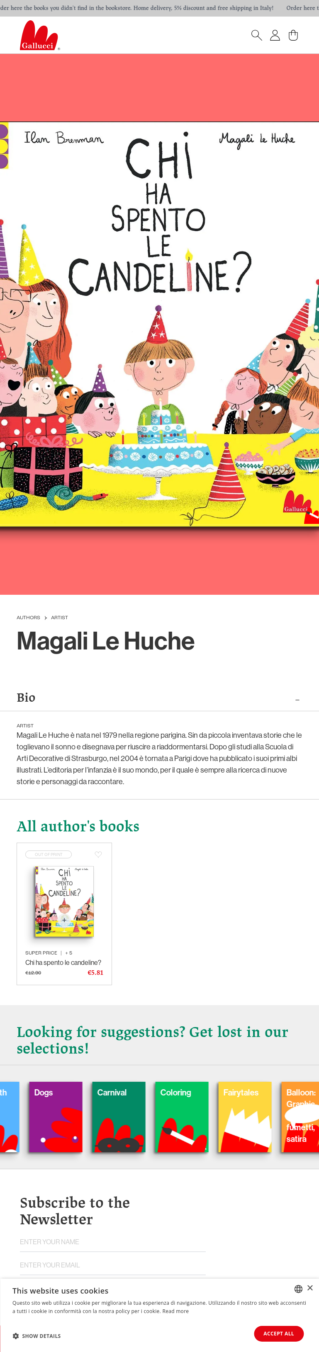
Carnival (123, 1092)
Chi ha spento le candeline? (63, 962)
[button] (36, 1336)
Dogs (54, 1092)
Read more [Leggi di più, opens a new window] (175, 1311)
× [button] (310, 1288)
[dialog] (159, 1315)
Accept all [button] (278, 1333)
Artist (59, 617)
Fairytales (252, 1092)
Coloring (186, 1092)
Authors (28, 617)
